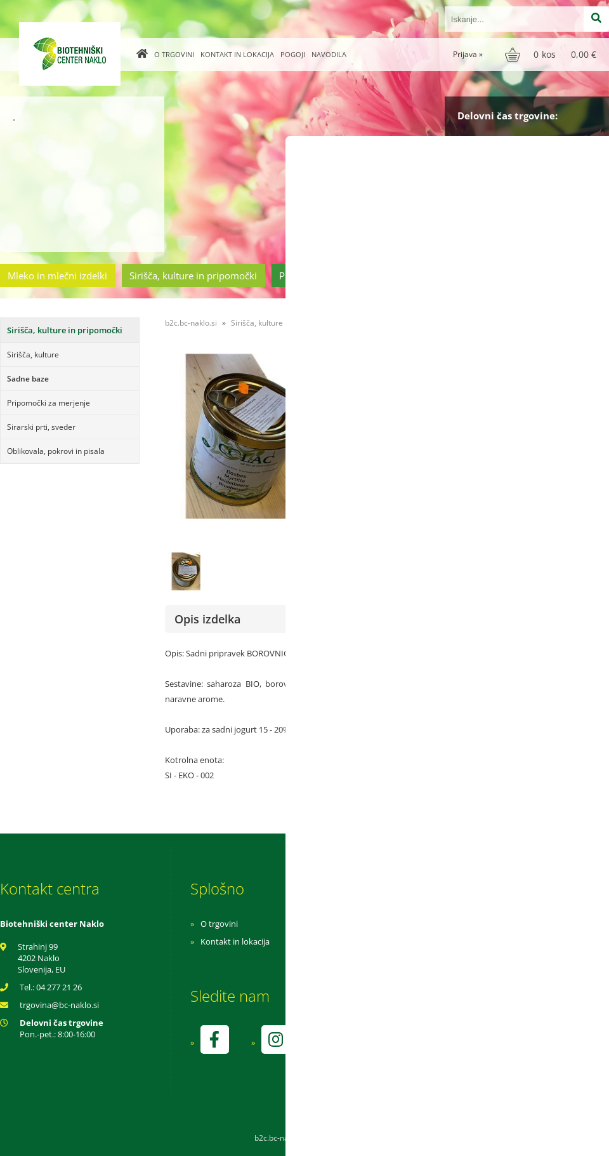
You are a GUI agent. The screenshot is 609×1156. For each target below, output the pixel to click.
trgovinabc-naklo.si (59, 1005)
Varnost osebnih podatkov (421, 959)
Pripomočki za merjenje (48, 402)
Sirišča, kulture (33, 354)
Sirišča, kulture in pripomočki (193, 275)
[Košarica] (552, 54)
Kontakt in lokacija (237, 54)
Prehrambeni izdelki (323, 275)
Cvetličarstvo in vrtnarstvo (446, 275)
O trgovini (174, 54)
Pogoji (292, 54)
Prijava (468, 54)
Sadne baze (28, 378)
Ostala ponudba (560, 275)
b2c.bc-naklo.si (191, 322)
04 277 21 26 (59, 987)
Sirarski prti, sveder (41, 427)
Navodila (328, 54)
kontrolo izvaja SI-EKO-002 (420, 1048)
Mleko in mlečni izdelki (57, 275)
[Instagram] (275, 1039)
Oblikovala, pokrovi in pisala (56, 451)
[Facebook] (214, 1039)
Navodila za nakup (406, 923)
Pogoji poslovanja (404, 941)
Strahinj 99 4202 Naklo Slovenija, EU (41, 958)
